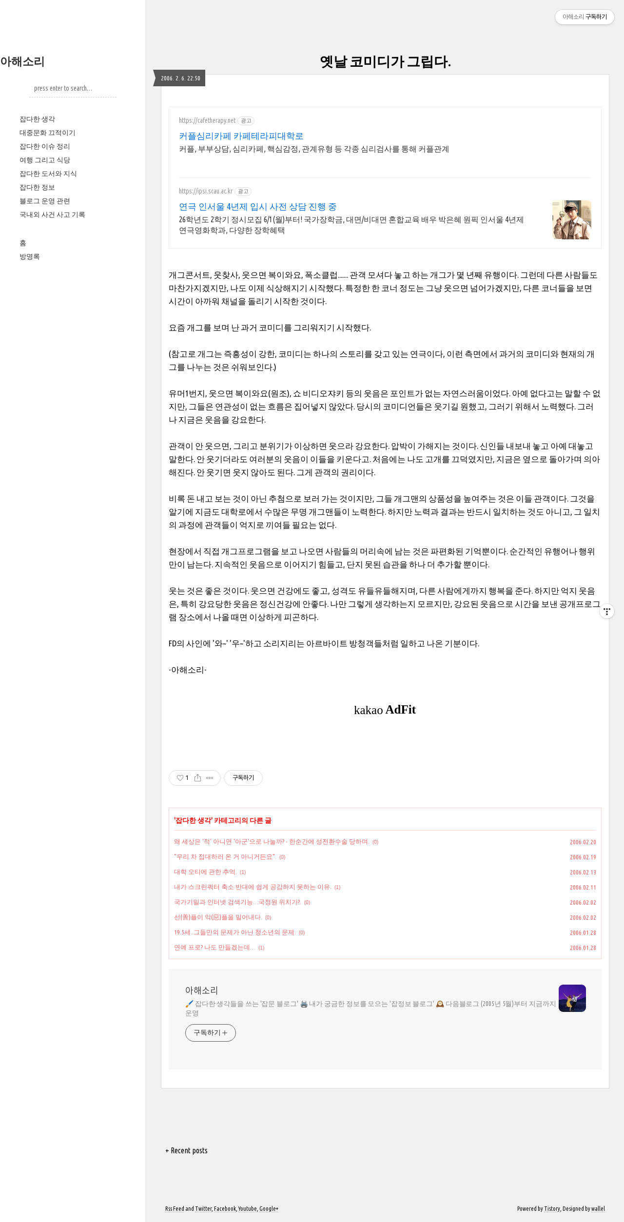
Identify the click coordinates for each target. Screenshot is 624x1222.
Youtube (247, 1208)
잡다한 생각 (37, 119)
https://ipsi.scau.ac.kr (206, 191)
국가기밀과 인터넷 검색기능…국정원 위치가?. (237, 901)
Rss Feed (174, 1208)
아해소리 (22, 61)
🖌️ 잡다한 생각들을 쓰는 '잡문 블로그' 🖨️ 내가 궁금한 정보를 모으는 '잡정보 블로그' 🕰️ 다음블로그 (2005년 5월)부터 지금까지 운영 (370, 1008)
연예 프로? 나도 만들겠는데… (214, 947)
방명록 (30, 256)
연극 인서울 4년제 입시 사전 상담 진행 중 (258, 206)
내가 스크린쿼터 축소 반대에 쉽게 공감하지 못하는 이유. (253, 886)
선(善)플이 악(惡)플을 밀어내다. (218, 916)
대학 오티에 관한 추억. (205, 871)
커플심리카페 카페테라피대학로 (241, 135)
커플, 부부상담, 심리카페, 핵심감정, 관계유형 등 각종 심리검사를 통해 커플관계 (314, 148)
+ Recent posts (186, 1150)
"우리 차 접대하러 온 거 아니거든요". (225, 856)
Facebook (225, 1208)
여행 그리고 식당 (45, 160)
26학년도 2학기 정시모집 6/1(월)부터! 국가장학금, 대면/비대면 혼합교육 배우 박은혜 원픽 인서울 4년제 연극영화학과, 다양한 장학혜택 (351, 224)
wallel (598, 1208)
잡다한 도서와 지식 (48, 173)
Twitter (203, 1208)
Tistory (552, 1208)
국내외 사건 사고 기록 (52, 214)
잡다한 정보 (37, 187)
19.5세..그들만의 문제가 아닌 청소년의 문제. (235, 932)
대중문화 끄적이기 (48, 132)
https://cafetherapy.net (207, 120)
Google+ (268, 1208)
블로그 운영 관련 (45, 201)
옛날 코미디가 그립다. (385, 61)
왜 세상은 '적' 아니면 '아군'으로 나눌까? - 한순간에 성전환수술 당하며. (272, 841)
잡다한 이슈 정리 (45, 146)
